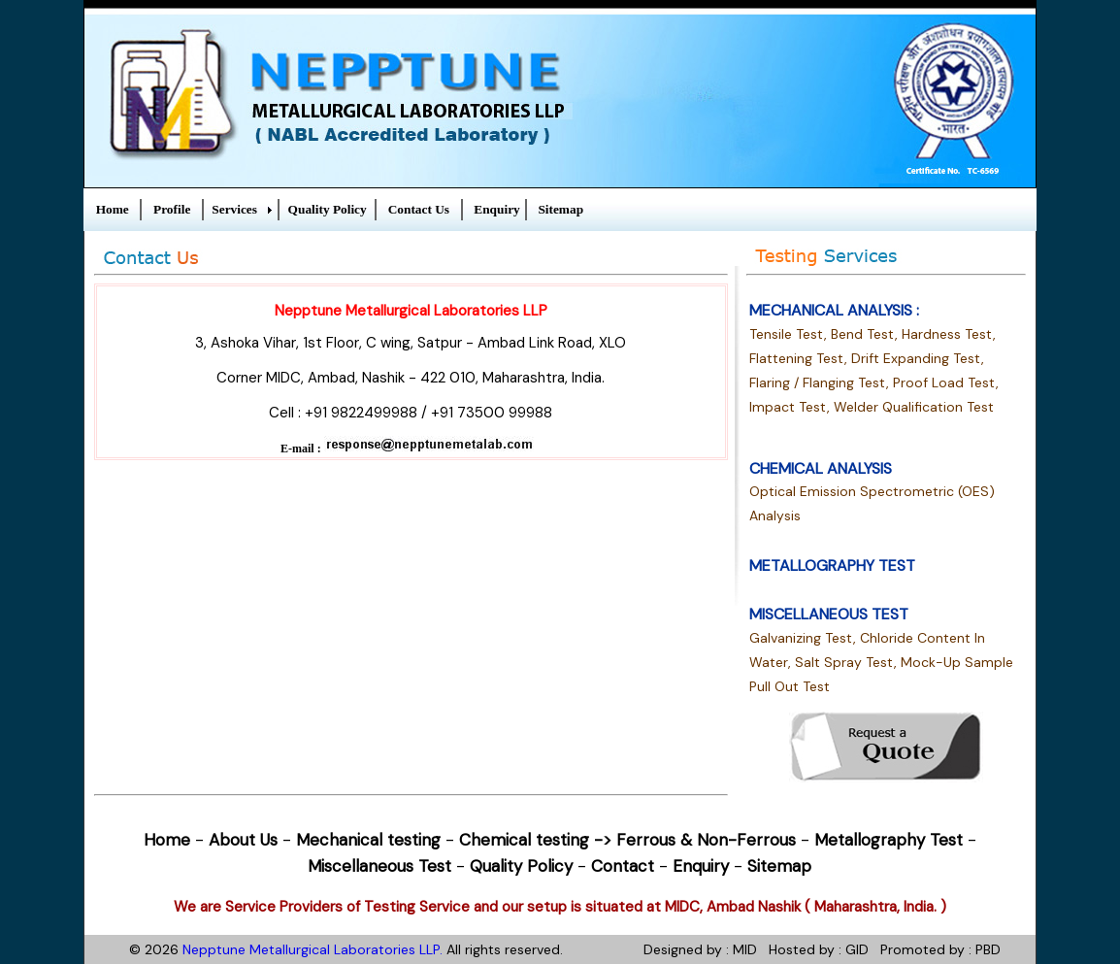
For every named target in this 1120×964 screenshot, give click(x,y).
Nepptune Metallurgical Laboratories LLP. (312, 949)
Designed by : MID (700, 949)
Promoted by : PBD (940, 949)
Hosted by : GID (819, 949)
